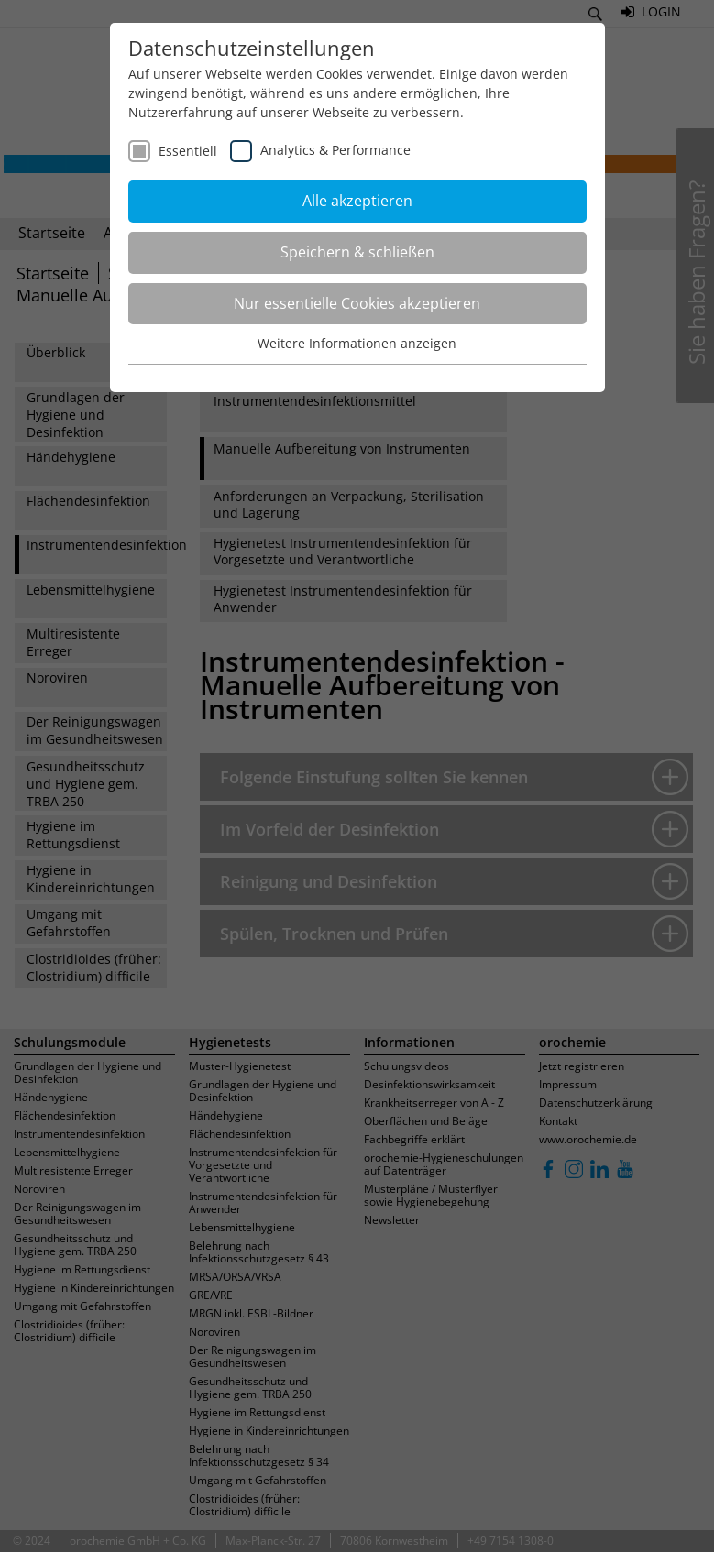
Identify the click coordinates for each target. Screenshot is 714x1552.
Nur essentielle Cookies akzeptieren (357, 303)
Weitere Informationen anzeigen (357, 343)
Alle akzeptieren (357, 201)
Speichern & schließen (357, 252)
